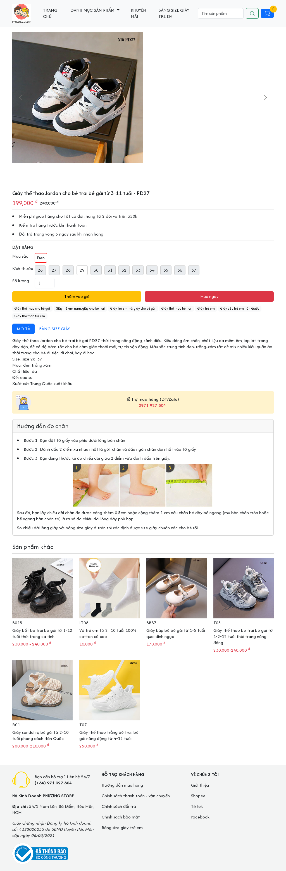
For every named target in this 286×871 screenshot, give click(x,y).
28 (68, 270)
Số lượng (20, 281)
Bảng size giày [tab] (54, 329)
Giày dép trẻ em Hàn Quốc (239, 308)
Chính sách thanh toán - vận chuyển (136, 795)
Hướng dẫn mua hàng (122, 785)
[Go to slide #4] (197, 175)
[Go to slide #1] (143, 175)
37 (193, 270)
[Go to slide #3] (183, 175)
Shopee (198, 795)
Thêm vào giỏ (76, 296)
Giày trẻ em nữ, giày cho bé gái (133, 308)
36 (179, 270)
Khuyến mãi (138, 13)
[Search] (221, 13)
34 (151, 270)
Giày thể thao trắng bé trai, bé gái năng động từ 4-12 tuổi (109, 735)
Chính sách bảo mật (121, 817)
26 (40, 270)
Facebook (200, 817)
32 (124, 270)
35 (165, 270)
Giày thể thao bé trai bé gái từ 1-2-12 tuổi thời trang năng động (243, 636)
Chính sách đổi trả (119, 806)
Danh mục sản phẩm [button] (93, 10)
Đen (41, 258)
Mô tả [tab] (23, 329)
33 (137, 270)
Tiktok (197, 806)
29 (82, 270)
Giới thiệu (200, 785)
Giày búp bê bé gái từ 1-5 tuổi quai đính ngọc (175, 633)
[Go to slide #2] (169, 175)
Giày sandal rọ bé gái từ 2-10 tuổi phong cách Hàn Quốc (40, 735)
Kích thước (22, 268)
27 (54, 270)
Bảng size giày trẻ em (173, 13)
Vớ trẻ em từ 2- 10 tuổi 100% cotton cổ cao (108, 633)
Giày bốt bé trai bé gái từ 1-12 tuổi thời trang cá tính (42, 633)
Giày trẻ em (206, 308)
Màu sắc (20, 256)
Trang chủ (50, 13)
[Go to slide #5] (211, 175)
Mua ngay (209, 296)
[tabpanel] (143, 360)
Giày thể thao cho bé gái (32, 308)
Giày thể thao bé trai (176, 308)
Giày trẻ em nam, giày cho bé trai (80, 308)
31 (110, 270)
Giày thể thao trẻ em (30, 316)
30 (96, 270)
